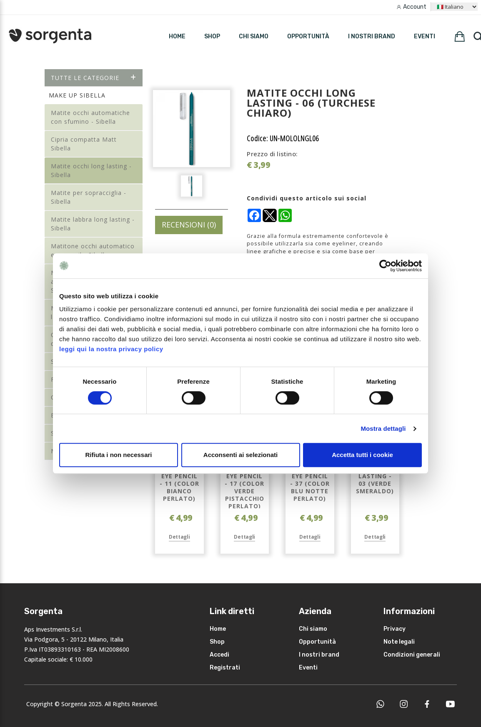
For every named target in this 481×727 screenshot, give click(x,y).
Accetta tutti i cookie (362, 454)
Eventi (424, 36)
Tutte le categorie (93, 78)
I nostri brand (371, 36)
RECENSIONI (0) (189, 225)
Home (218, 628)
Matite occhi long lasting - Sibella (91, 170)
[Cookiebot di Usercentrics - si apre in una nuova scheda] (385, 266)
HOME (177, 36)
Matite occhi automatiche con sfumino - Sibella (90, 117)
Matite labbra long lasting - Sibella (93, 223)
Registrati (225, 667)
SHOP (212, 36)
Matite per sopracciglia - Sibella (88, 197)
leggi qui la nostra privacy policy (111, 348)
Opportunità (308, 36)
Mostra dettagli (383, 428)
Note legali (399, 641)
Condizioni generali (411, 654)
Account (414, 6)
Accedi (219, 654)
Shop (217, 641)
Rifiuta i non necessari (118, 454)
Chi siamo (253, 36)
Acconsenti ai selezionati (240, 454)
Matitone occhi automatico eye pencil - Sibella (93, 250)
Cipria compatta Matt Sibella (84, 143)
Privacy (394, 628)
